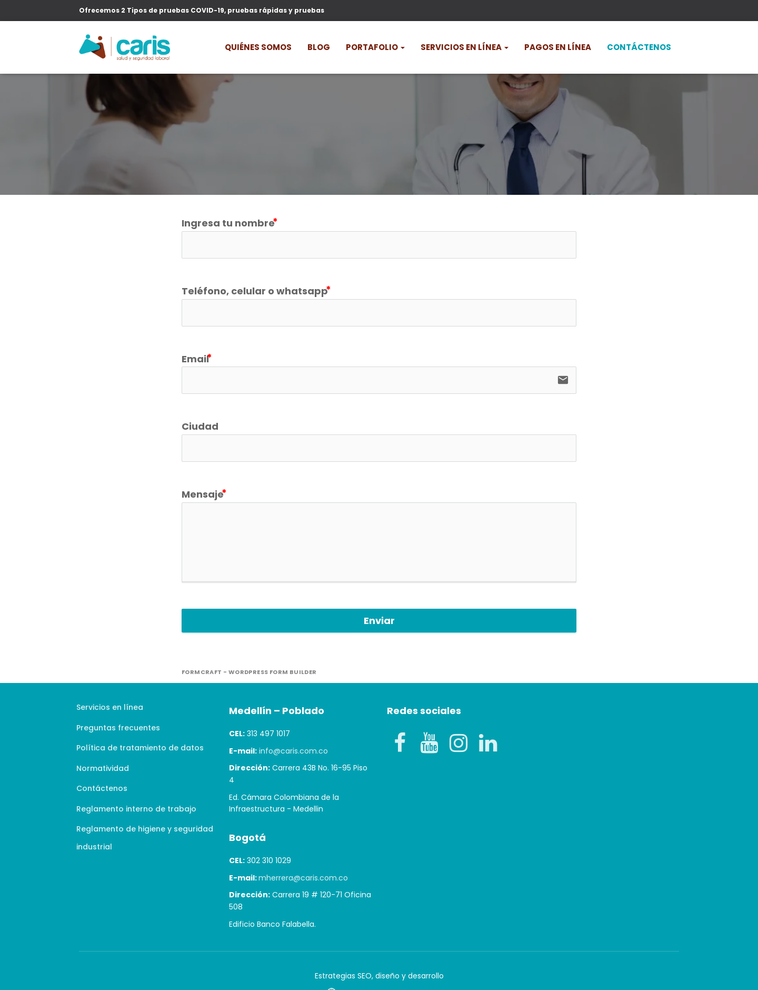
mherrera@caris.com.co (303, 878)
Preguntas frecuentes (118, 727)
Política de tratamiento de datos (140, 747)
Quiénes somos (258, 47)
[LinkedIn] (488, 743)
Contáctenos (639, 47)
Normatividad (102, 768)
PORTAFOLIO (375, 47)
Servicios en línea (464, 47)
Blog (318, 47)
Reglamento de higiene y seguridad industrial (144, 838)
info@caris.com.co (293, 751)
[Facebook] (399, 743)
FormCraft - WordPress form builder (249, 672)
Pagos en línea (557, 47)
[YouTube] (429, 743)
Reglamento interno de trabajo (136, 809)
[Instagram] (458, 743)
